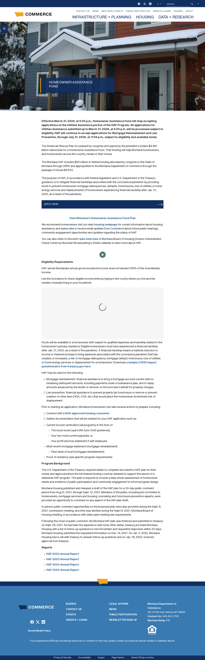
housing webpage (105, 224)
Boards (178, 11)
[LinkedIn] (150, 4)
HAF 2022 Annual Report (62, 554)
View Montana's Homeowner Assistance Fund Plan (102, 218)
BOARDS (71, 604)
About (189, 11)
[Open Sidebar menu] (4, 28)
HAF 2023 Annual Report (62, 559)
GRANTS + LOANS (76, 620)
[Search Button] (192, 4)
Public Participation (138, 11)
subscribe (67, 228)
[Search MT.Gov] (178, 4)
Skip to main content (13, 3)
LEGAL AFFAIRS (118, 604)
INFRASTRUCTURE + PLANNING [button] (101, 17)
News (95, 11)
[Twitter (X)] (144, 4)
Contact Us (83, 11)
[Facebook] (139, 4)
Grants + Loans (162, 11)
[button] (158, 4)
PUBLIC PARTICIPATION (123, 615)
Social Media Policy (39, 631)
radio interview (88, 239)
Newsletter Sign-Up (123, 620)
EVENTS (71, 615)
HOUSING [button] (145, 17)
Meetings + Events (112, 11)
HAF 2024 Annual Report (62, 564)
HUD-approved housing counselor (87, 413)
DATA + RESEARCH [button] (176, 17)
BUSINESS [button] (184, 26)
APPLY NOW (51, 204)
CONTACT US (74, 609)
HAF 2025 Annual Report (62, 570)
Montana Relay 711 (159, 620)
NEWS (113, 609)
